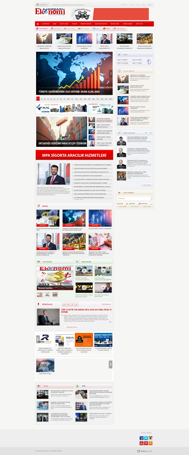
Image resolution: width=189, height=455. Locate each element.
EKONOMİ (45, 24)
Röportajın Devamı (72, 327)
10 (68, 99)
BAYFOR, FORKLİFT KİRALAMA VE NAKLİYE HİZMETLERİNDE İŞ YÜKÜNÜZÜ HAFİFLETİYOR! (65, 344)
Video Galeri (71, 28)
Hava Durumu (85, 28)
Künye (143, 4)
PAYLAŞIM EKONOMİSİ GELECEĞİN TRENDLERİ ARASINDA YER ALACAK (90, 195)
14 (85, 99)
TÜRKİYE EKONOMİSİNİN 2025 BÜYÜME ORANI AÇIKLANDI (73, 229)
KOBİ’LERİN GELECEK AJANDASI (100, 413)
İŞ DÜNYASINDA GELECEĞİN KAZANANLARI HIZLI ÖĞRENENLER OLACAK (90, 169)
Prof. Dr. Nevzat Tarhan (121, 178)
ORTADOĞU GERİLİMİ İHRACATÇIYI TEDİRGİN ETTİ (68, 5)
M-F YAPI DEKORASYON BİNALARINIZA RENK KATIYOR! (84, 343)
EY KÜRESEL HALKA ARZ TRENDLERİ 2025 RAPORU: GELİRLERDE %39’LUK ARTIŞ (60, 415)
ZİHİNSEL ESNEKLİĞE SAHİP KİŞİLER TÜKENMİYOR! (136, 172)
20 (110, 99)
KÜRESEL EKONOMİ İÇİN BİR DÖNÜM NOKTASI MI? (60, 402)
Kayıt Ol (132, 4)
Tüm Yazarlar (121, 28)
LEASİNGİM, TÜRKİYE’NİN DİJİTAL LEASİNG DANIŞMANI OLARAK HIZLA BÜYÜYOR (101, 403)
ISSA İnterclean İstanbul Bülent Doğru (102, 295)
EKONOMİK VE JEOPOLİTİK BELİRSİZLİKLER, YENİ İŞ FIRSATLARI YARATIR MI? (92, 188)
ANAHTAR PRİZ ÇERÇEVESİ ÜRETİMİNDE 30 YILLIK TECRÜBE (103, 279)
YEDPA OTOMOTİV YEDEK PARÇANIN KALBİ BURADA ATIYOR (84, 296)
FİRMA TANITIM (86, 24)
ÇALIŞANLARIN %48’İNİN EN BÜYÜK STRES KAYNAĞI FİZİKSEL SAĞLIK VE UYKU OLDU (91, 180)
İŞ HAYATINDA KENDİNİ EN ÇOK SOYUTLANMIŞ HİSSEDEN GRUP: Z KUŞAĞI (90, 191)
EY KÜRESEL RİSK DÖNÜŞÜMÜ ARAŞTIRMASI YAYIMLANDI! (89, 198)
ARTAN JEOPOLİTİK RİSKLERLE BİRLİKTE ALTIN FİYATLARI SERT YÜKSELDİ (74, 253)
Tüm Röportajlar (106, 304)
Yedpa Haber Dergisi (45, 366)
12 (76, 99)
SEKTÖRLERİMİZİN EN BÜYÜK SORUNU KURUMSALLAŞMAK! (137, 137)
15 (89, 99)
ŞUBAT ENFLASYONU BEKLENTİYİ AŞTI (137, 86)
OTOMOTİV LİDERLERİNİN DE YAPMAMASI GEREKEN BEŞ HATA (138, 149)
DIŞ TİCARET (64, 24)
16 (93, 99)
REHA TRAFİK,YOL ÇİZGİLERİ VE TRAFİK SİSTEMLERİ (45, 343)
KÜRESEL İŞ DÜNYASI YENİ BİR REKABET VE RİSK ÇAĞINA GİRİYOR (90, 184)
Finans (98, 28)
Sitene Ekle (124, 4)
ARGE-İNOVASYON (101, 24)
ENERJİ (74, 24)
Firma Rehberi (43, 28)
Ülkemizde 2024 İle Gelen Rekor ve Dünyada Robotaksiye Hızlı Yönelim (137, 161)
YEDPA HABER (127, 24)
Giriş (138, 4)
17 (98, 99)
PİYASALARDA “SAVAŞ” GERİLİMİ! (100, 228)
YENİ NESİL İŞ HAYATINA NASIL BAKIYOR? (88, 175)
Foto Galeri (57, 28)
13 (81, 99)
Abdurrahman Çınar (121, 144)
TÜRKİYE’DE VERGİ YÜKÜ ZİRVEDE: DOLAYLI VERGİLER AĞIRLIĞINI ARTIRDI (99, 253)
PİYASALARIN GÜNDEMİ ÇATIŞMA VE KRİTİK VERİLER (62, 391)
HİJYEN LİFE (115, 24)
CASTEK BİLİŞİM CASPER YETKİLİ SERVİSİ (103, 342)
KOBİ (54, 24)
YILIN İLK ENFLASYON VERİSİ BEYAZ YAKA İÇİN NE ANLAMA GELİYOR (91, 173)
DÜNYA (139, 24)
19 (106, 99)
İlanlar (108, 28)
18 (102, 99)
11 (72, 99)
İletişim (150, 4)
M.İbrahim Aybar (121, 155)
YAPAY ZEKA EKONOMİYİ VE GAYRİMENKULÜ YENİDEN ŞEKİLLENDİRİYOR (92, 166)
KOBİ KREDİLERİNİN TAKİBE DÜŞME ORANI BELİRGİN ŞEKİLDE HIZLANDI (100, 392)
